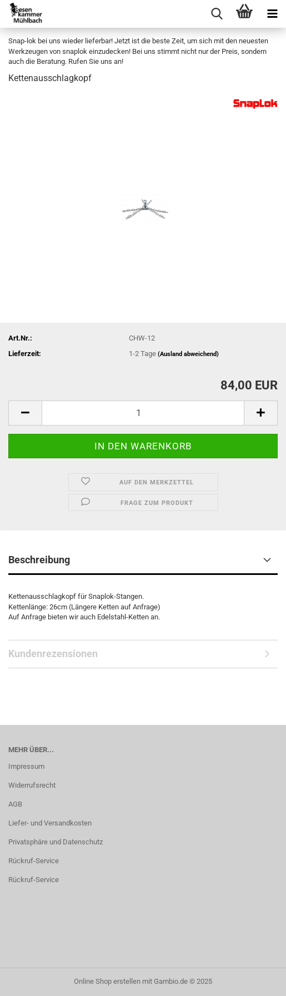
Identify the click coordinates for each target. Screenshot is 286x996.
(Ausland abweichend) (188, 354)
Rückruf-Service (33, 861)
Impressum (26, 766)
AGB (15, 804)
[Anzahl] (143, 413)
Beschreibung (39, 559)
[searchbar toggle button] (216, 14)
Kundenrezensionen (53, 653)
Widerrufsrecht (32, 785)
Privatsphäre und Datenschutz (55, 842)
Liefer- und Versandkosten (50, 823)
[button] (25, 413)
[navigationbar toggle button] (272, 14)
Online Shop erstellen (107, 981)
